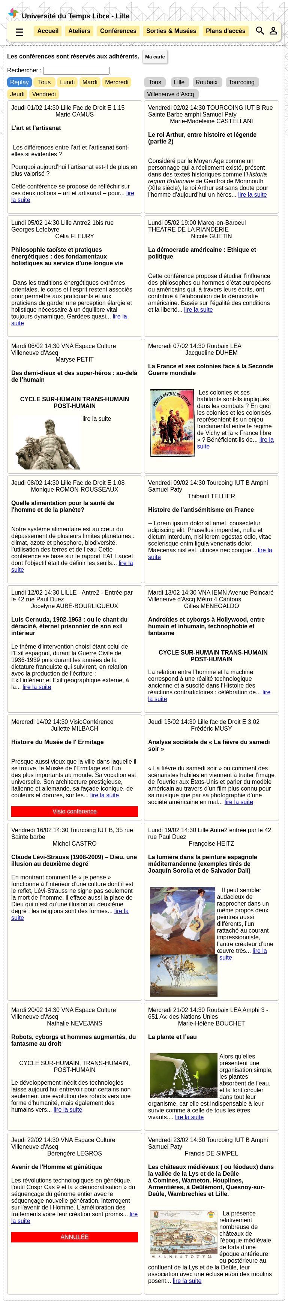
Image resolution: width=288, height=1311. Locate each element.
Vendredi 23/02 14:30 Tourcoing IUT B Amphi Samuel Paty (211, 1210)
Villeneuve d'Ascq (171, 94)
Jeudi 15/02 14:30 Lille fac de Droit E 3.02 (211, 762)
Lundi (67, 82)
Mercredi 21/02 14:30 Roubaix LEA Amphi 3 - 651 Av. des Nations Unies (211, 1064)
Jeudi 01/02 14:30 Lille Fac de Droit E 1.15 (74, 154)
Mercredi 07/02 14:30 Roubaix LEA (211, 396)
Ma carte (155, 57)
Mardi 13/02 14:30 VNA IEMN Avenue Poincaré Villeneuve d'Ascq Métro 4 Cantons (211, 646)
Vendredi (44, 94)
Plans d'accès (225, 31)
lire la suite (252, 194)
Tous (44, 82)
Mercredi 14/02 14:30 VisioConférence (74, 768)
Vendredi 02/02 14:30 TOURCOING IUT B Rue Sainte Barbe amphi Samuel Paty (211, 151)
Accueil (47, 31)
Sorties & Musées (171, 31)
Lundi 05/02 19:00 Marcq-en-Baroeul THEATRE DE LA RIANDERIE (211, 266)
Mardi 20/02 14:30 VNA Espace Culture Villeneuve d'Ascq (74, 1060)
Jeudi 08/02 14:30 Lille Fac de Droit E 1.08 (74, 526)
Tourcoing (242, 82)
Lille (180, 82)
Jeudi (17, 94)
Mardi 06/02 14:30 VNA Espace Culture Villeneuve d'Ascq (74, 382)
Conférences (118, 31)
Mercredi (116, 82)
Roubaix (207, 82)
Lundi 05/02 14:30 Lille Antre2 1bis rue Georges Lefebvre (74, 273)
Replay (19, 82)
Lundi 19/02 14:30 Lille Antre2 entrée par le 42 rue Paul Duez (211, 894)
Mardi (90, 82)
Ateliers (79, 31)
